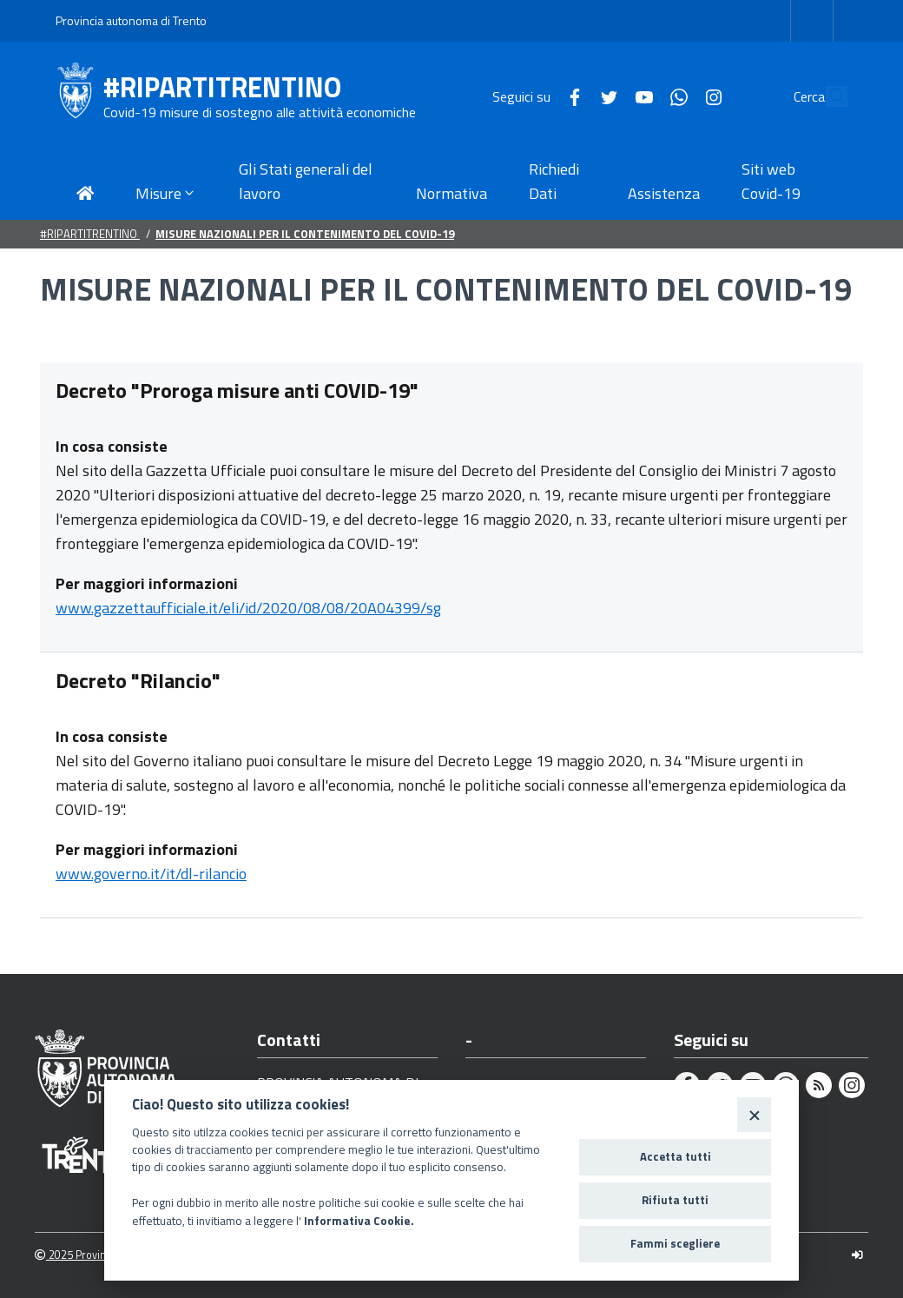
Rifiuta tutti (675, 1200)
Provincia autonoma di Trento (131, 20)
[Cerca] (826, 96)
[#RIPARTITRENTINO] (79, 96)
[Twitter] (569, 95)
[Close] (754, 1114)
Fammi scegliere (675, 1243)
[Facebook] (534, 95)
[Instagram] (673, 95)
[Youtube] (604, 95)
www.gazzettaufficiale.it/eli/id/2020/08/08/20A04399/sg (248, 607)
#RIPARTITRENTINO (222, 87)
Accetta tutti (675, 1156)
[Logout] (857, 1255)
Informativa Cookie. (359, 1220)
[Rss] (819, 1085)
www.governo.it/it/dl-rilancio (151, 873)
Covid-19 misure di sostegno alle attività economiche (259, 112)
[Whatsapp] (639, 95)
